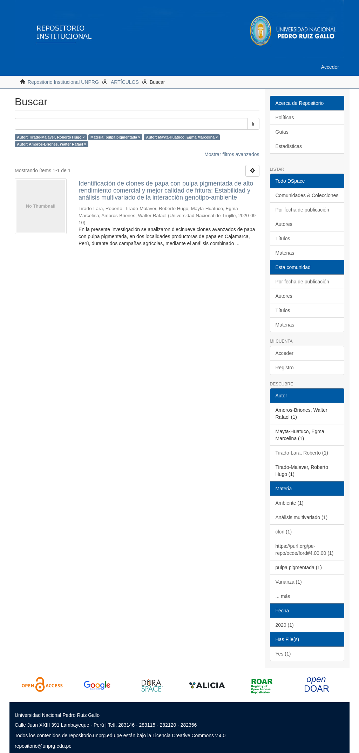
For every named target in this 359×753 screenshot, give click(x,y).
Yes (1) (283, 654)
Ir (253, 124)
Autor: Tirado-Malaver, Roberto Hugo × (50, 137)
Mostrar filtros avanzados (231, 154)
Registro (285, 367)
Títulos (283, 238)
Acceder (284, 353)
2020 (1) (285, 625)
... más (283, 596)
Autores (284, 224)
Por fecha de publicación (302, 210)
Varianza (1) (289, 582)
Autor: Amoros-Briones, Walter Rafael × (51, 144)
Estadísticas (289, 146)
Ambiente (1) (290, 503)
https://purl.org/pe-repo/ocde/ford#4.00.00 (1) (305, 549)
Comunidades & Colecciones (307, 195)
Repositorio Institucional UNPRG (63, 82)
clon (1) (284, 532)
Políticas (285, 117)
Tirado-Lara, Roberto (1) (302, 453)
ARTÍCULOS (125, 82)
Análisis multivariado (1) (302, 517)
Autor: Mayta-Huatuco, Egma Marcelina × (182, 137)
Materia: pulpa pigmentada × (115, 137)
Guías (282, 132)
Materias (285, 253)
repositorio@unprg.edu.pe (43, 746)
